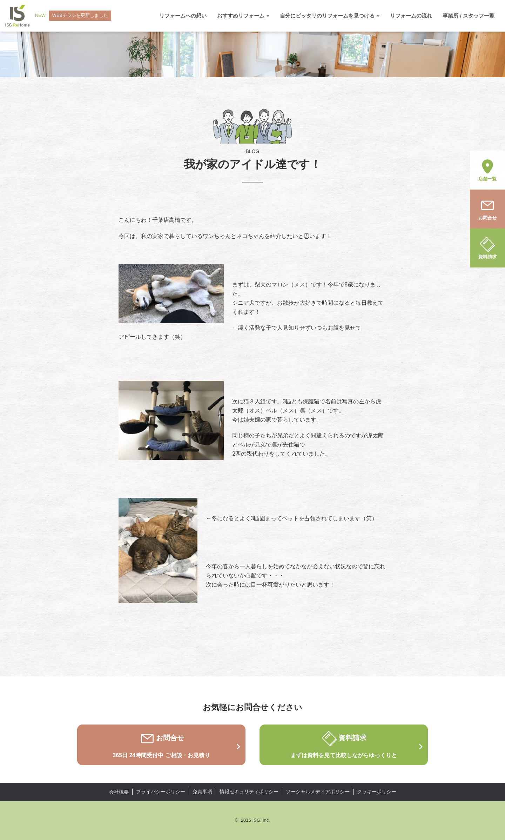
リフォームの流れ (411, 16)
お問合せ (487, 208)
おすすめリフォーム (243, 16)
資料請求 (487, 247)
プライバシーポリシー (160, 791)
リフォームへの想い (183, 16)
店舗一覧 (487, 169)
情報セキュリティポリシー (249, 791)
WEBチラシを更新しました (81, 15)
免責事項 (202, 791)
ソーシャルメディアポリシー (318, 791)
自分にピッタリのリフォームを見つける (329, 16)
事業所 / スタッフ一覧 (468, 16)
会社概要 (119, 792)
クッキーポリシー (376, 791)
